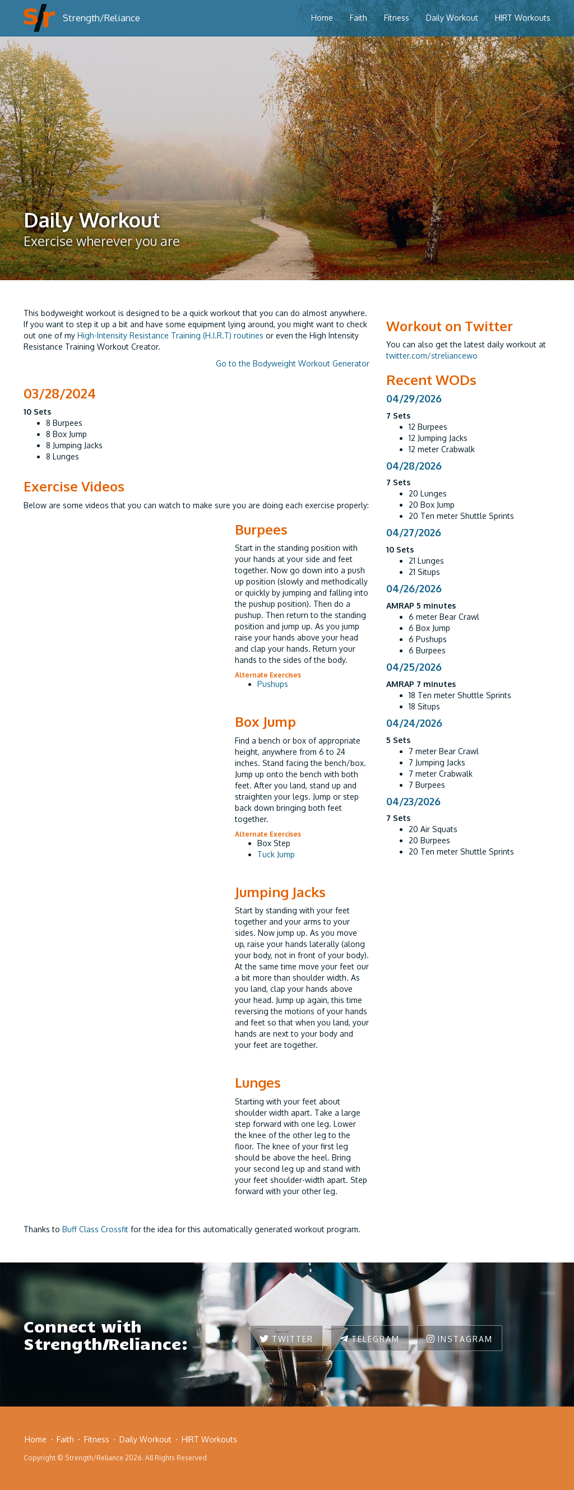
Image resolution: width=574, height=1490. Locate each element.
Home (322, 17)
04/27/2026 (413, 532)
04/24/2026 (414, 723)
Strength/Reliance (101, 18)
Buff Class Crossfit (95, 1229)
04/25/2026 (414, 667)
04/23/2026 (413, 801)
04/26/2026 (414, 588)
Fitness (396, 17)
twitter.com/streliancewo (432, 355)
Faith (358, 17)
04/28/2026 (414, 465)
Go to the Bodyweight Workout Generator (292, 363)
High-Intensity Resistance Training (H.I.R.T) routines (170, 335)
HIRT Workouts (522, 17)
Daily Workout (452, 17)
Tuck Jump (276, 854)
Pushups (272, 684)
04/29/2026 (414, 398)
